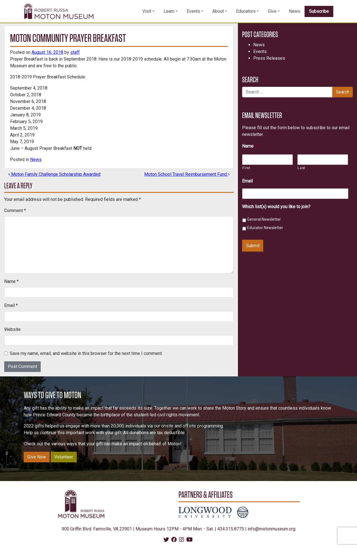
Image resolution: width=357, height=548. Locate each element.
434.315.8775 (230, 529)
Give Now (36, 457)
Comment (15, 210)
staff (75, 52)
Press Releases (269, 58)
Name (11, 281)
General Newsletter (264, 219)
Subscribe (319, 11)
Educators (245, 11)
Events (193, 11)
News (294, 11)
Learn (168, 11)
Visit (146, 11)
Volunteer (63, 457)
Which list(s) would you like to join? (278, 206)
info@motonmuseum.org (271, 529)
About (218, 11)
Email (11, 305)
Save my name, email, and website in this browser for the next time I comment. (86, 353)
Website (12, 329)
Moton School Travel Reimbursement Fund (187, 174)
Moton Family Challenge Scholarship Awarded (54, 174)
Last (301, 168)
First (246, 168)
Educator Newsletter (265, 227)
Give (272, 11)
